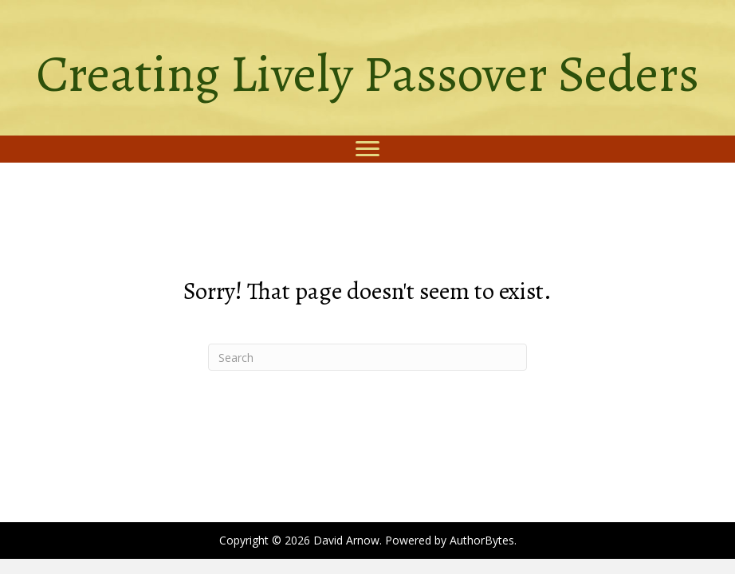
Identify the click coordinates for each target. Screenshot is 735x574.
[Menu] (367, 149)
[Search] (367, 357)
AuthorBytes (482, 540)
